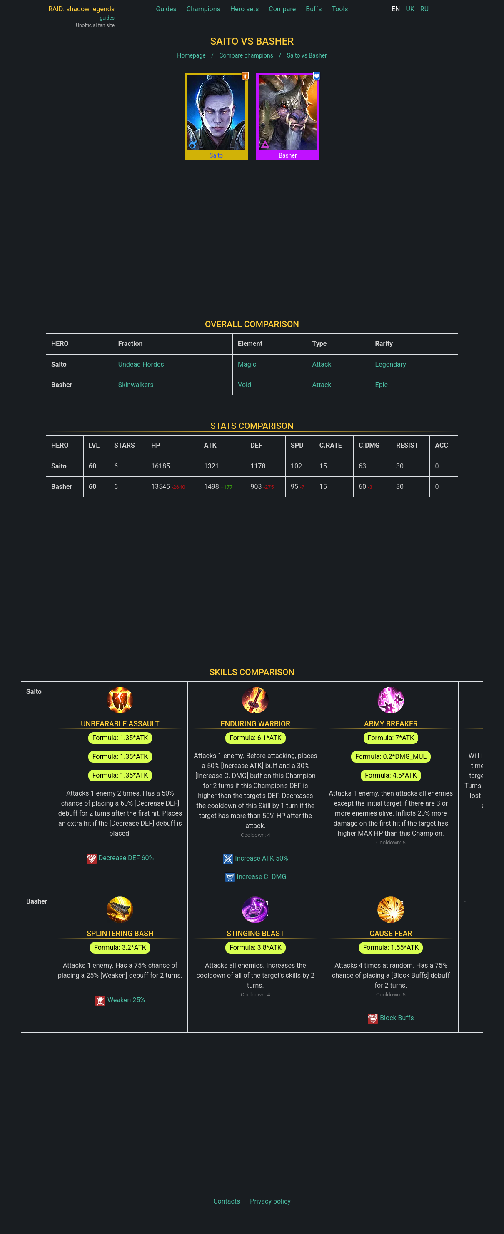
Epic (381, 385)
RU (424, 9)
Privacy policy (270, 1201)
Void (244, 385)
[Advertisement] (252, 233)
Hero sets (244, 9)
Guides (166, 9)
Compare (282, 9)
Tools (340, 9)
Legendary (390, 364)
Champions (203, 9)
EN (396, 9)
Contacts (226, 1201)
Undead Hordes (141, 364)
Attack (321, 364)
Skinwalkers (136, 385)
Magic (247, 364)
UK (410, 9)
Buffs (314, 9)
